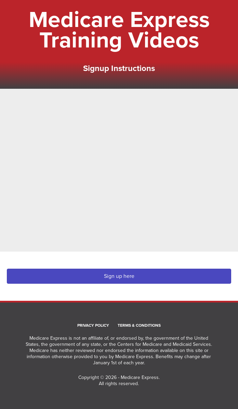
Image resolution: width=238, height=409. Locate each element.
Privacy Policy (93, 325)
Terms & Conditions (139, 325)
